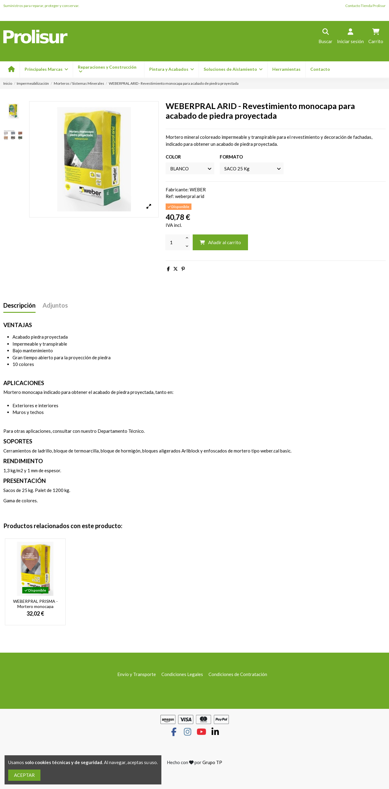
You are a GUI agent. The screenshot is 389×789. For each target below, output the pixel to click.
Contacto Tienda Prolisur (365, 5)
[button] (171, 69)
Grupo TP (212, 762)
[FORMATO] (252, 168)
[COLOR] (190, 168)
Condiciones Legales (182, 674)
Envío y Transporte (136, 674)
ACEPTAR (24, 775)
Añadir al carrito (220, 242)
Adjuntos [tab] (55, 305)
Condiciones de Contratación (237, 674)
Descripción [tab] (19, 305)
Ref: (170, 196)
